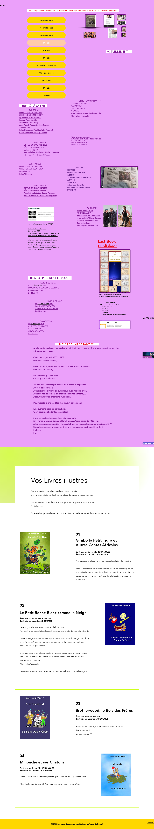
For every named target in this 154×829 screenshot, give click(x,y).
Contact (46, 95)
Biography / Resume (46, 65)
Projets (46, 43)
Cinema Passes (46, 73)
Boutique (46, 80)
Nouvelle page (46, 20)
